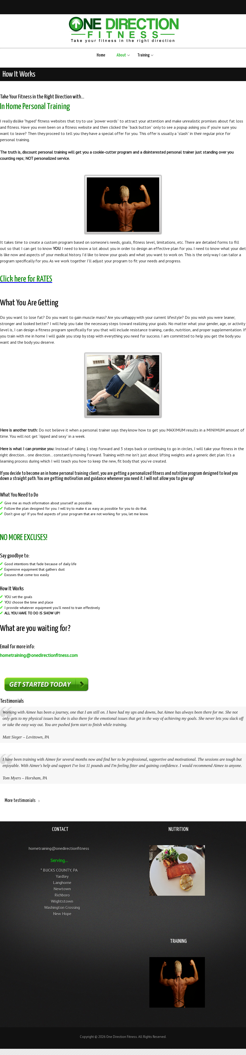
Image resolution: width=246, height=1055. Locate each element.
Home (101, 55)
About (121, 55)
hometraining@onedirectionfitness (59, 848)
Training (143, 55)
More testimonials (20, 800)
